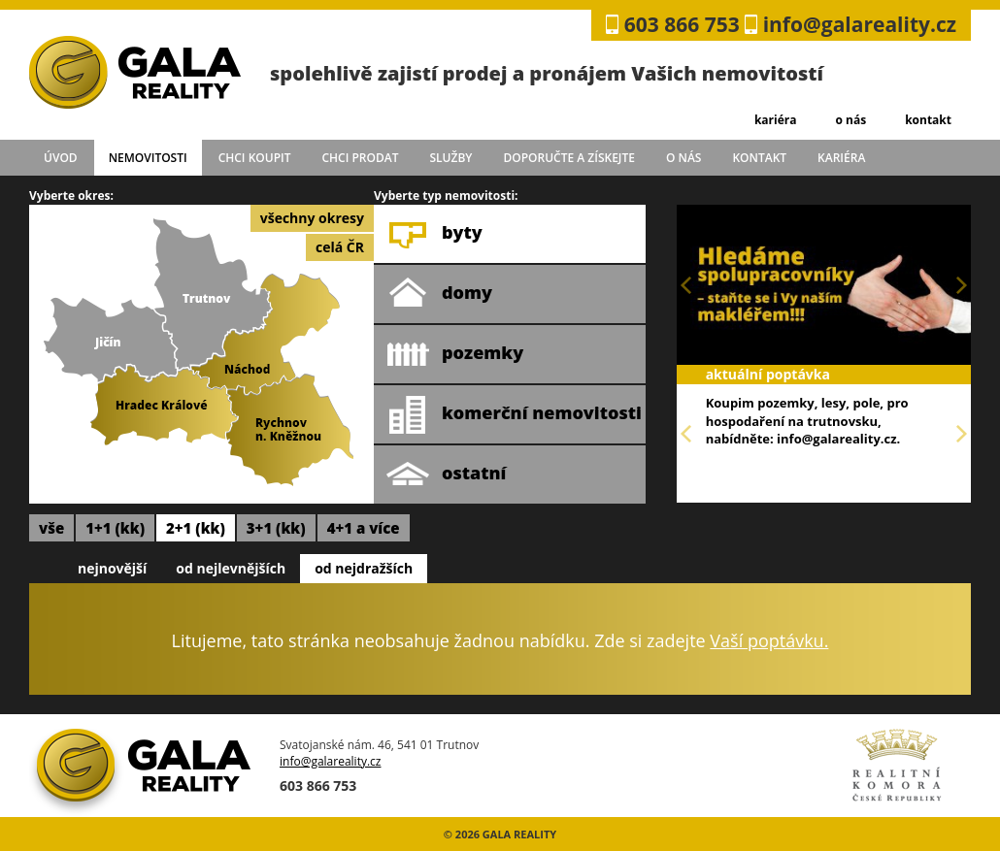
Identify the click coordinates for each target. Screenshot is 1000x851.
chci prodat (359, 157)
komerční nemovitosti (514, 414)
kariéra (775, 120)
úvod (61, 157)
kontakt (928, 120)
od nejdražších (364, 568)
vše (51, 528)
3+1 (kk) (276, 528)
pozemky (454, 354)
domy (439, 294)
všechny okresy (312, 218)
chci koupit (254, 157)
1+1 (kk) (115, 528)
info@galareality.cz (859, 24)
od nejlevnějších (230, 568)
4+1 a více (363, 528)
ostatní (446, 474)
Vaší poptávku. (769, 640)
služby (451, 157)
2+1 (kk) (195, 528)
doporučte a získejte (569, 157)
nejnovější (112, 568)
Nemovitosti (148, 157)
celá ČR (340, 247)
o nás (850, 120)
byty (434, 234)
